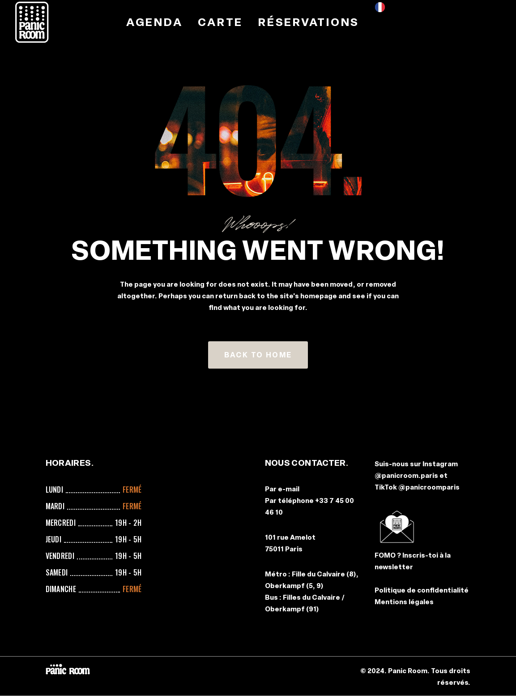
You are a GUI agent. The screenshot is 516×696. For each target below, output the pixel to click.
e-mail (288, 489)
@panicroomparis (429, 487)
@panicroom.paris (406, 476)
